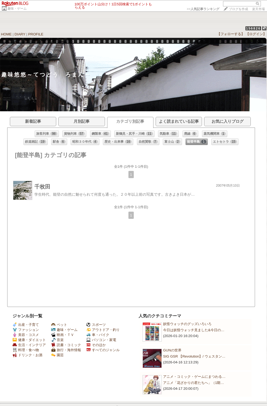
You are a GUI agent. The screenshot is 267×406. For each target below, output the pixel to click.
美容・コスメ (26, 335)
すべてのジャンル (103, 350)
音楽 (57, 340)
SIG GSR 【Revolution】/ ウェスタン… (194, 356)
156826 (253, 28)
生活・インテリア (29, 345)
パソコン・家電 (101, 340)
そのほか (96, 345)
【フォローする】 (231, 34)
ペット (59, 325)
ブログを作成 (238, 9)
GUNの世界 (172, 350)
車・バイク (97, 335)
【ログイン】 (256, 34)
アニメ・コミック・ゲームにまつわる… (194, 377)
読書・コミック (66, 345)
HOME (6, 34)
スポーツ (96, 325)
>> (203, 9)
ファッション (26, 330)
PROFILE (35, 34)
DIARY (20, 34)
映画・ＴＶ (62, 335)
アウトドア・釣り (103, 330)
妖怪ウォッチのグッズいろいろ (187, 324)
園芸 (57, 355)
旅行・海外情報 (66, 350)
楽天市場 (258, 9)
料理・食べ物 (26, 350)
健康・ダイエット (29, 340)
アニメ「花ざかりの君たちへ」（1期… (193, 383)
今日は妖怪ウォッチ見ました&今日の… (193, 330)
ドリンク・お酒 (27, 355)
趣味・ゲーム (17, 8)
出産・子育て (26, 325)
